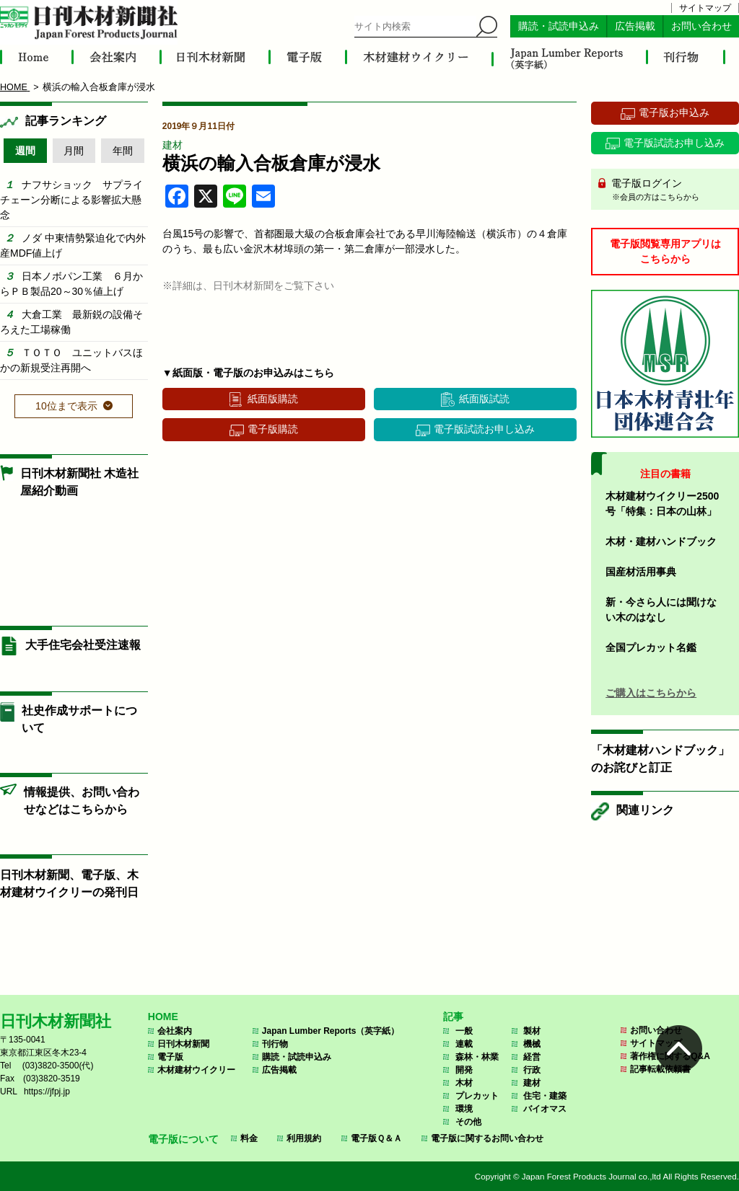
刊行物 (275, 1044)
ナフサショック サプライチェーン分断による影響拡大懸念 (71, 200)
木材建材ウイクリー (196, 1070)
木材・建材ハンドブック (661, 541)
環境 (464, 1109)
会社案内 (174, 1031)
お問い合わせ (701, 26)
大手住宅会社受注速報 (83, 645)
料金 (249, 1138)
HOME (163, 1016)
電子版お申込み (674, 112)
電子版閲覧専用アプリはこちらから (665, 251)
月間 (74, 150)
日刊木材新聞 (183, 1044)
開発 (464, 1070)
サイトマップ (705, 8)
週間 (25, 150)
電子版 (170, 1057)
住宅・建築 (545, 1096)
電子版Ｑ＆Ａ (376, 1138)
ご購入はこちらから (650, 693)
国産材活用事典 (640, 571)
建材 (172, 145)
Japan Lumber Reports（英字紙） (331, 1031)
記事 (453, 1016)
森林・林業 (477, 1057)
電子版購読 (273, 429)
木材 (464, 1083)
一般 (464, 1031)
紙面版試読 (484, 398)
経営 (532, 1057)
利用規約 (304, 1138)
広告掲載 (635, 26)
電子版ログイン (670, 190)
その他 (468, 1122)
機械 (532, 1044)
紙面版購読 (273, 398)
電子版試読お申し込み (484, 429)
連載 (464, 1044)
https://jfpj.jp (47, 1091)
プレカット (477, 1096)
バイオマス (545, 1109)
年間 (123, 150)
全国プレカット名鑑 (650, 647)
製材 (532, 1031)
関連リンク (645, 810)
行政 (532, 1070)
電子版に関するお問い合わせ (487, 1138)
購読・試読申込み (558, 26)
